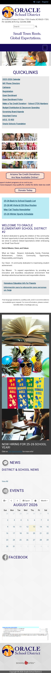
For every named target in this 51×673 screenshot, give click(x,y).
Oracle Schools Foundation (14, 124)
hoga (9, 290)
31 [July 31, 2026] (41, 514)
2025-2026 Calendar (11, 79)
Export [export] (26, 501)
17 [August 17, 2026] (14, 533)
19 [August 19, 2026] (27, 533)
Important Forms (9, 116)
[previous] (11, 501)
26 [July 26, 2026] (7, 514)
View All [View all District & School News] (5, 481)
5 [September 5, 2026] (48, 546)
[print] (35, 501)
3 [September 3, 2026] (34, 546)
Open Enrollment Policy (12, 99)
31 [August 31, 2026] (14, 546)
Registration (7, 91)
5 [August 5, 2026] (27, 520)
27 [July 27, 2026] (14, 514)
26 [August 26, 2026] (27, 540)
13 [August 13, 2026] (34, 527)
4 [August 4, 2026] (21, 520)
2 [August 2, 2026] (7, 520)
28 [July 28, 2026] (21, 514)
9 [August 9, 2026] (7, 527)
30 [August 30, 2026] (7, 546)
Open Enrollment (9, 95)
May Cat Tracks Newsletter (17, 209)
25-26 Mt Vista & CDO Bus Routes (20, 205)
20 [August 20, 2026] (34, 533)
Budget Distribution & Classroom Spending (20, 108)
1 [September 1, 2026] (21, 546)
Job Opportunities (15, 451)
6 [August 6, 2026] (34, 520)
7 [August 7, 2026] (41, 520)
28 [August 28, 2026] (41, 540)
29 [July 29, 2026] (27, 514)
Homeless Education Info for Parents (20, 283)
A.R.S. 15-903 (8, 120)
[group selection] (5, 501)
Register (45, 2)
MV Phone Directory (11, 83)
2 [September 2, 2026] (27, 546)
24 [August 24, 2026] (14, 540)
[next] (17, 501)
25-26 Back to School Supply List (20, 201)
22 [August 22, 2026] (48, 533)
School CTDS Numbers (38, 103)
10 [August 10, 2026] (14, 527)
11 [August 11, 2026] (21, 527)
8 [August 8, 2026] (48, 520)
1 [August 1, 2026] (48, 514)
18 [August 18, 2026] (21, 533)
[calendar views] (44, 501)
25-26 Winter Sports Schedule (18, 214)
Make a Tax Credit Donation (14, 103)
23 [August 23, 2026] (7, 540)
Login (36, 2)
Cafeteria (6, 87)
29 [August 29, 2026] (48, 540)
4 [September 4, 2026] (41, 546)
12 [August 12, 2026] (27, 527)
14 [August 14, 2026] (41, 527)
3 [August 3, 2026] (14, 520)
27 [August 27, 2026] (34, 540)
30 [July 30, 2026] (34, 514)
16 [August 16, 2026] (7, 533)
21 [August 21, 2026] (41, 533)
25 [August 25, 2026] (21, 540)
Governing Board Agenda (13, 112)
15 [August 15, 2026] (48, 527)
